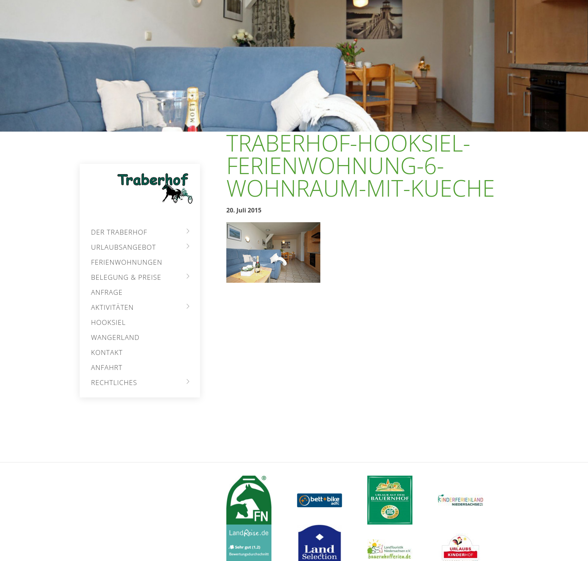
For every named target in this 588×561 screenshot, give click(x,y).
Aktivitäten (112, 307)
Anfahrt (107, 367)
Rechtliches (114, 382)
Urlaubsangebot (123, 247)
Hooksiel (108, 322)
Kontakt (107, 352)
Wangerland (115, 337)
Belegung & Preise (126, 277)
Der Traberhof (119, 232)
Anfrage (107, 292)
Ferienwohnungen (126, 262)
